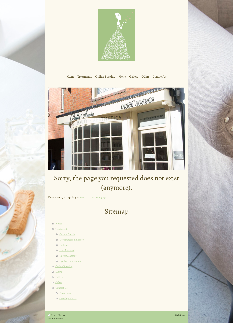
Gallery (59, 277)
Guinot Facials (67, 234)
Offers (58, 282)
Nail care (64, 245)
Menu (58, 272)
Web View (180, 315)
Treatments (61, 229)
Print (52, 315)
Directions (65, 293)
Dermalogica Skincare (71, 240)
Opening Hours (68, 298)
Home (58, 223)
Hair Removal (66, 250)
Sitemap (62, 315)
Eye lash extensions (70, 261)
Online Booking (64, 266)
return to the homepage (93, 197)
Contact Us (61, 288)
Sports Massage (68, 256)
